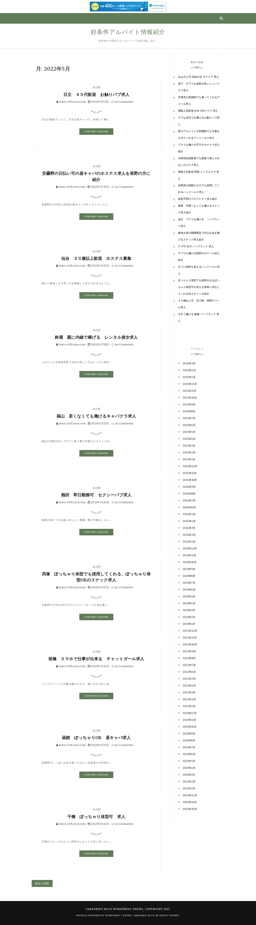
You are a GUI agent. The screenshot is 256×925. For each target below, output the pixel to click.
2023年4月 (189, 603)
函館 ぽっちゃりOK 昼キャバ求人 (96, 737)
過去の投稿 (42, 883)
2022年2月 (189, 699)
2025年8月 (189, 411)
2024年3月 (189, 528)
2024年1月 (189, 541)
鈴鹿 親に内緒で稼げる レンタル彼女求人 (96, 337)
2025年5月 (189, 432)
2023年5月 (189, 596)
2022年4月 (189, 685)
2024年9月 (189, 486)
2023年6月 (189, 589)
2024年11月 (190, 473)
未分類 (96, 87)
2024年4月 (189, 521)
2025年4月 (189, 438)
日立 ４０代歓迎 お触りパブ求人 (96, 94)
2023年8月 (189, 575)
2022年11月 (190, 637)
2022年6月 (189, 671)
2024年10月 (190, 480)
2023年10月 (190, 562)
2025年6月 (189, 425)
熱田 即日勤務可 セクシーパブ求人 (96, 495)
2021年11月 (189, 719)
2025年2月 (189, 452)
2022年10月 (190, 644)
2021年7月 (189, 747)
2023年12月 (190, 548)
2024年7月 (189, 500)
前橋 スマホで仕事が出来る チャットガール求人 (96, 658)
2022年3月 (189, 692)
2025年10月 (190, 397)
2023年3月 (189, 610)
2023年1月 (189, 623)
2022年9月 (189, 651)
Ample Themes (169, 915)
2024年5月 (189, 514)
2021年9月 (189, 733)
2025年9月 (189, 404)
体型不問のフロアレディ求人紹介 (197, 198)
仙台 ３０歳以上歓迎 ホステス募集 (96, 258)
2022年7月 (189, 665)
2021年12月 (190, 713)
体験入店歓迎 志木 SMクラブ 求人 (198, 110)
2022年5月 (189, 678)
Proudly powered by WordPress (98, 915)
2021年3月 (189, 774)
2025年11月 (189, 390)
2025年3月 (189, 445)
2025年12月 (190, 384)
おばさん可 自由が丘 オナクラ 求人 (198, 76)
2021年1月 (189, 788)
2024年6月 (189, 507)
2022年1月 (189, 706)
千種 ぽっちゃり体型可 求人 (96, 816)
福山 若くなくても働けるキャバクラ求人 (96, 416)
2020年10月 (190, 809)
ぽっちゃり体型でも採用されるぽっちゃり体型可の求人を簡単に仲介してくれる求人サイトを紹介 (199, 287)
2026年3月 (189, 363)
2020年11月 (190, 802)
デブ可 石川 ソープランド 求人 (196, 246)
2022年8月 (189, 658)
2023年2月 (189, 617)
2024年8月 (189, 493)
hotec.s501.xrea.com (72, 101)
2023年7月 (189, 582)
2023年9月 (189, 569)
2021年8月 (189, 740)
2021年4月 (189, 767)
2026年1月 (189, 377)
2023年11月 (189, 555)
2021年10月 (190, 726)
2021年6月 (189, 754)
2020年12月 (190, 795)
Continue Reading (96, 131)
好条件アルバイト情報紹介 (128, 32)
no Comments (122, 101)
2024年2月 (189, 534)
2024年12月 (190, 466)
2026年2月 (189, 370)
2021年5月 (189, 761)
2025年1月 (189, 459)
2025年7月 (189, 418)
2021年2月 (189, 781)
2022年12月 (190, 630)
